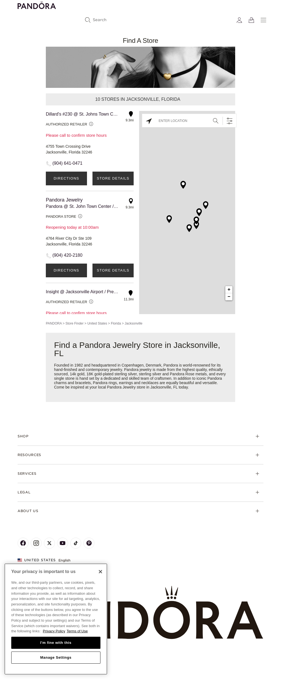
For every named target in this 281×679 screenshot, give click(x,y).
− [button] (229, 297)
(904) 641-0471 (67, 163)
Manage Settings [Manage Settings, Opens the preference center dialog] (55, 657)
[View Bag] (251, 20)
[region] (55, 619)
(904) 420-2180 (67, 255)
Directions (66, 178)
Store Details (113, 178)
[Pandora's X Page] (49, 543)
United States (97, 323)
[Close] (100, 572)
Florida (116, 323)
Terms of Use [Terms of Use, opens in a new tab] (77, 631)
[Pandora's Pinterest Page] (88, 543)
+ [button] (229, 289)
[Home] (140, 612)
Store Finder (74, 323)
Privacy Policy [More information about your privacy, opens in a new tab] (54, 631)
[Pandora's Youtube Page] (62, 543)
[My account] (239, 20)
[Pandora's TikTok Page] (75, 543)
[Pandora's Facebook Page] (23, 543)
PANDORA (54, 323)
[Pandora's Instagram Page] (36, 543)
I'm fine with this (56, 643)
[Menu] (263, 20)
